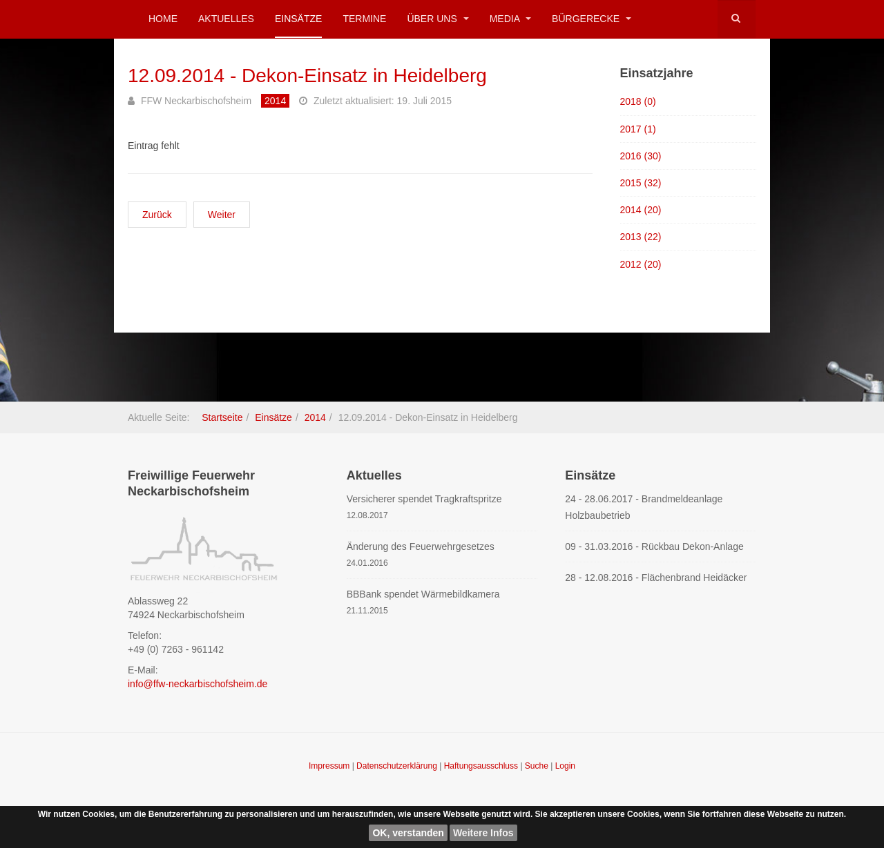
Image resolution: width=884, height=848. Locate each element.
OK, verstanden (407, 832)
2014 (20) (641, 209)
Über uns (437, 18)
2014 (315, 417)
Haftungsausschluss (482, 766)
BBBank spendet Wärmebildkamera (423, 594)
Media (510, 18)
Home (162, 18)
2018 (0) (638, 101)
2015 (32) (641, 182)
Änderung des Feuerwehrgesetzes (420, 546)
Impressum (330, 766)
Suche (536, 766)
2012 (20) (641, 264)
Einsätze (298, 18)
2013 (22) (641, 236)
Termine (364, 18)
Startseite (222, 417)
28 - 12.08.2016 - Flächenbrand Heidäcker (656, 577)
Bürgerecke (591, 18)
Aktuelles (226, 18)
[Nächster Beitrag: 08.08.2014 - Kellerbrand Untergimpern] (221, 214)
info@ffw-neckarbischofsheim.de (197, 683)
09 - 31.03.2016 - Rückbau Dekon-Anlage (654, 546)
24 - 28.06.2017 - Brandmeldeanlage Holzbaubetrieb (643, 507)
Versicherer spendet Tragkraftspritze (424, 498)
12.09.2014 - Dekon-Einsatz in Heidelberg (307, 75)
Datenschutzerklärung (397, 766)
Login (565, 766)
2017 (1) (638, 129)
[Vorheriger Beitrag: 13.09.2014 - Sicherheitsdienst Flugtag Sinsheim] (157, 214)
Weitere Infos (483, 832)
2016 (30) (641, 155)
